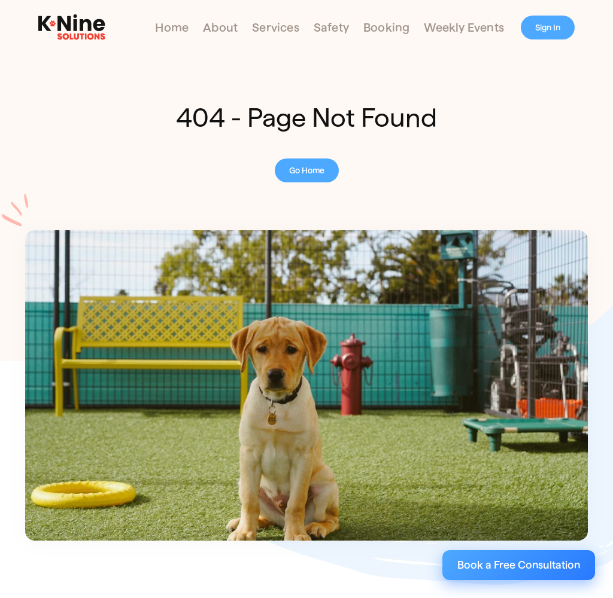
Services (275, 27)
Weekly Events (464, 27)
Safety (331, 27)
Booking (386, 27)
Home (172, 27)
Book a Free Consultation (518, 565)
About (220, 27)
